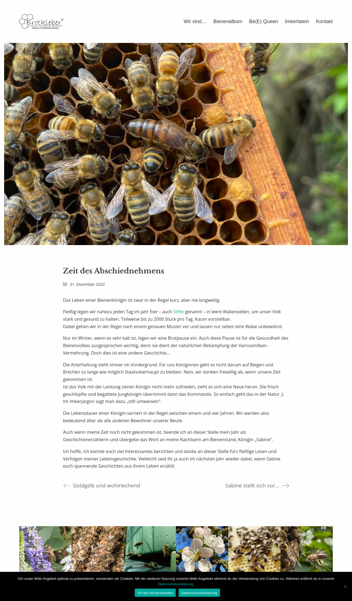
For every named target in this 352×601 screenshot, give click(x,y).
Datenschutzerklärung (175, 584)
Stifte (178, 312)
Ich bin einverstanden (155, 593)
